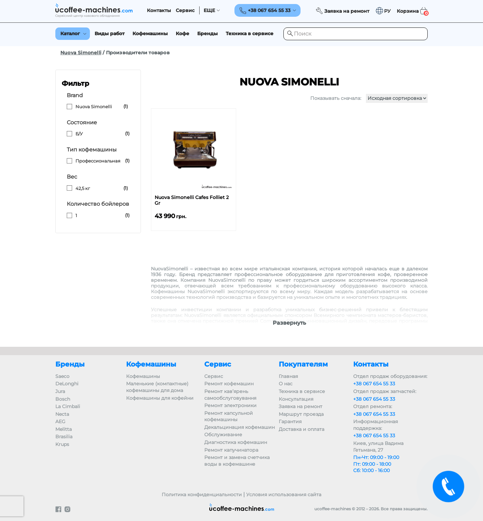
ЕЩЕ (209, 10)
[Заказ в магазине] (397, 98)
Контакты (159, 10)
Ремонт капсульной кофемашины (228, 416)
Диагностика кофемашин (235, 442)
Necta (62, 414)
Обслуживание (223, 435)
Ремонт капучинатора (231, 450)
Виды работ (109, 33)
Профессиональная (97, 161)
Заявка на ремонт (300, 406)
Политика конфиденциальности (202, 495)
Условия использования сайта (283, 495)
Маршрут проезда (301, 414)
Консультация (296, 399)
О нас (285, 384)
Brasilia (63, 437)
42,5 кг (82, 188)
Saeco (62, 376)
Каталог (70, 33)
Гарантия (290, 421)
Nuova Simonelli (80, 53)
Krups (62, 444)
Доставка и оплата (301, 429)
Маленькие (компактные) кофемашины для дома (157, 387)
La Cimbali (67, 406)
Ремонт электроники (230, 405)
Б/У (79, 133)
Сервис (185, 10)
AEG (60, 421)
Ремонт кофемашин (229, 384)
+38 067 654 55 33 (374, 384)
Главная (288, 376)
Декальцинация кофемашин (239, 427)
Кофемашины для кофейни (160, 398)
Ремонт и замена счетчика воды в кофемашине (237, 460)
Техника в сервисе (249, 33)
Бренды (207, 33)
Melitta (63, 429)
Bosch (62, 399)
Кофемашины (150, 33)
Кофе (182, 33)
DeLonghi (66, 384)
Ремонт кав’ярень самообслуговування (230, 394)
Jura (60, 391)
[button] (383, 10)
